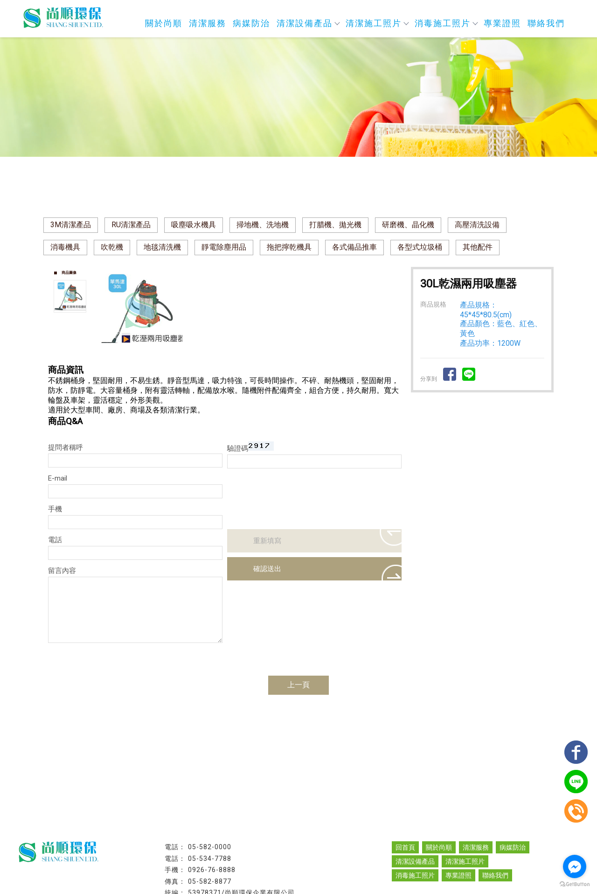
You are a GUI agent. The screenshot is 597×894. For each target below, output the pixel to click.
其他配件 (478, 247)
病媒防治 (251, 23)
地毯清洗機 (162, 247)
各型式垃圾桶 (419, 247)
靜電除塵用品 (223, 247)
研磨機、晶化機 (408, 224)
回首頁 (405, 847)
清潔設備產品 (308, 23)
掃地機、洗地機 (262, 224)
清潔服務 (207, 23)
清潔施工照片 (377, 23)
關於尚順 (163, 23)
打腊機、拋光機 (335, 224)
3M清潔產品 (70, 224)
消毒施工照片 (446, 23)
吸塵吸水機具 (193, 224)
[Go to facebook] (574, 866)
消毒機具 (65, 247)
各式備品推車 (354, 247)
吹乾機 (112, 247)
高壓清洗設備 (477, 224)
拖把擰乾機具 (289, 247)
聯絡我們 (546, 23)
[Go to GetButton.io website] (575, 884)
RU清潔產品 (131, 224)
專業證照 (502, 23)
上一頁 (298, 684)
